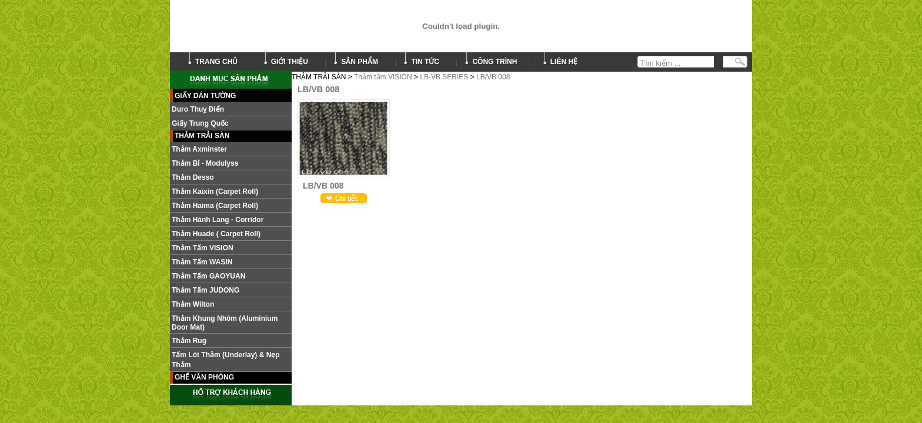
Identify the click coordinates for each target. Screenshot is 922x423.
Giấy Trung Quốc (200, 123)
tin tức (425, 62)
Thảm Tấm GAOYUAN (208, 276)
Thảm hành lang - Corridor (217, 220)
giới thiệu (289, 62)
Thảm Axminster (199, 149)
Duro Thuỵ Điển (198, 109)
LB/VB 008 (493, 77)
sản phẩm (359, 62)
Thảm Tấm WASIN (202, 262)
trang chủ (216, 62)
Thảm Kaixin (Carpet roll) (215, 191)
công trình (494, 62)
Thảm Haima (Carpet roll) (215, 206)
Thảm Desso (193, 177)
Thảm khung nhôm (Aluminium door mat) (225, 322)
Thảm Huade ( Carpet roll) (216, 234)
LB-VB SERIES (444, 77)
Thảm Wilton (193, 304)
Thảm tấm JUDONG (205, 290)
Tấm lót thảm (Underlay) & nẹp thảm (226, 360)
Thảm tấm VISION (383, 77)
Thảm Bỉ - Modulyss (205, 163)
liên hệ (563, 62)
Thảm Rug (189, 341)
